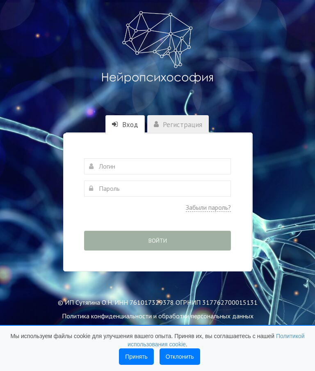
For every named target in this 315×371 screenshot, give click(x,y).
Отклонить (180, 356)
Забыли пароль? (208, 207)
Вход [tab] (125, 124)
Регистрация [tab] (178, 124)
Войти (157, 240)
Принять (136, 356)
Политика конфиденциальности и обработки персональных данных (157, 316)
